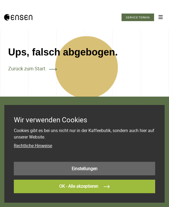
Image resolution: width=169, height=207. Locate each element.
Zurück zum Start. (27, 68)
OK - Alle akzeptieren (84, 186)
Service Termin (138, 17)
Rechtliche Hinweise (33, 146)
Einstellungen (84, 169)
